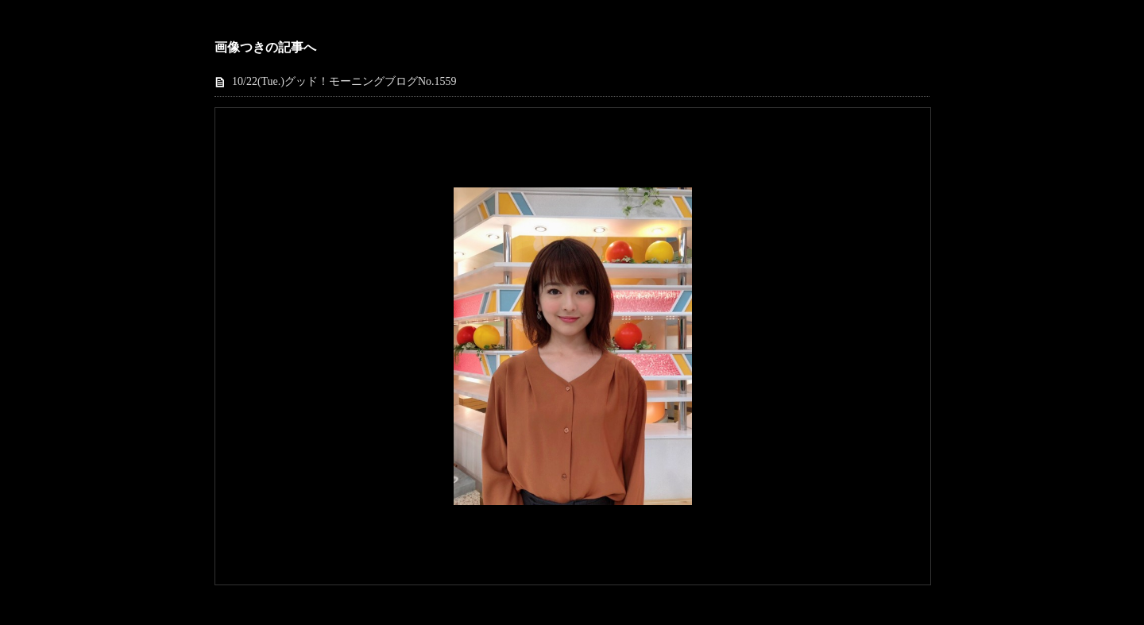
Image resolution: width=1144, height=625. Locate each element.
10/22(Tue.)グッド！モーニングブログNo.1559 (344, 81)
